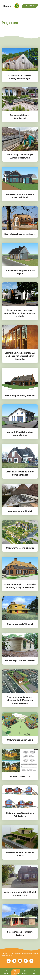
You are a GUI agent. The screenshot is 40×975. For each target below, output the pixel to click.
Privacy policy (7, 955)
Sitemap (18, 953)
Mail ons (31, 6)
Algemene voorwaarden (30, 953)
